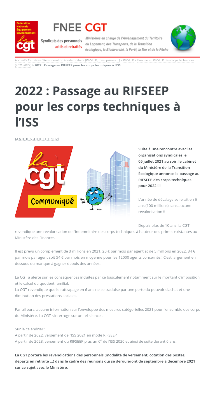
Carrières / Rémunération (45, 60)
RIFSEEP (128, 60)
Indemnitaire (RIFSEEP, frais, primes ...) (93, 60)
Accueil (20, 60)
